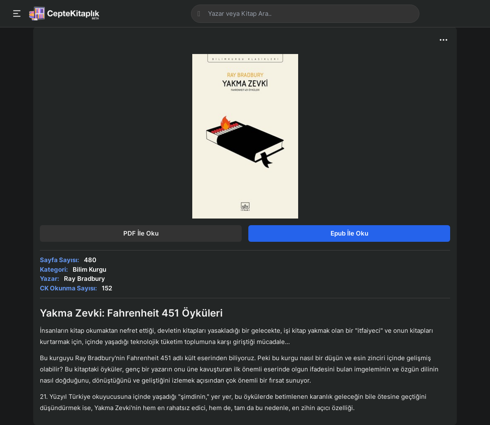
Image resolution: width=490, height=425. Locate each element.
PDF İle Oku (141, 233)
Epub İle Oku (349, 233)
